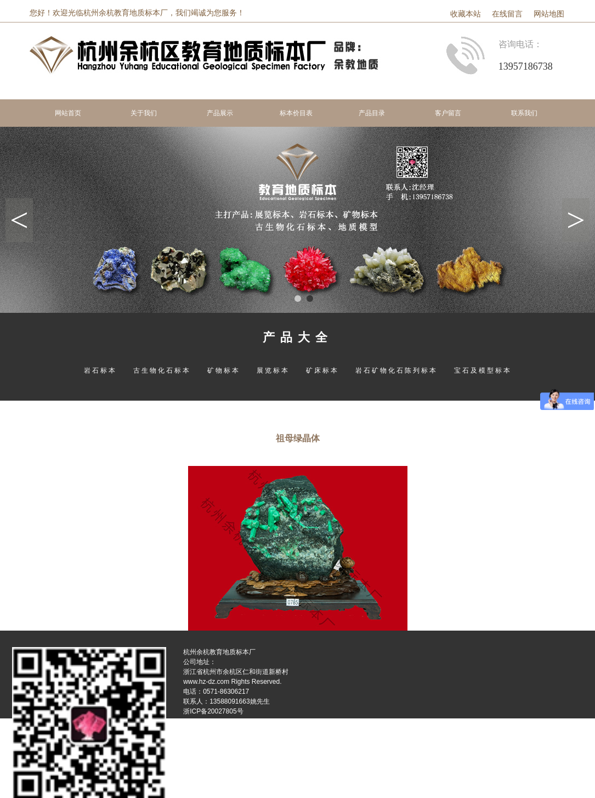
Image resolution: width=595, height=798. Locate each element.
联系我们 (524, 113)
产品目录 (372, 113)
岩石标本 (100, 370)
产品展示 (220, 113)
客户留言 (448, 113)
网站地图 (549, 14)
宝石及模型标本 (483, 370)
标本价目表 (296, 113)
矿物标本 (223, 370)
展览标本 (273, 370)
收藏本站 (465, 14)
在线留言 (507, 14)
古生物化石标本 (162, 370)
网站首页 (68, 113)
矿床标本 (322, 370)
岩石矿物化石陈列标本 (396, 370)
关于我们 (144, 113)
